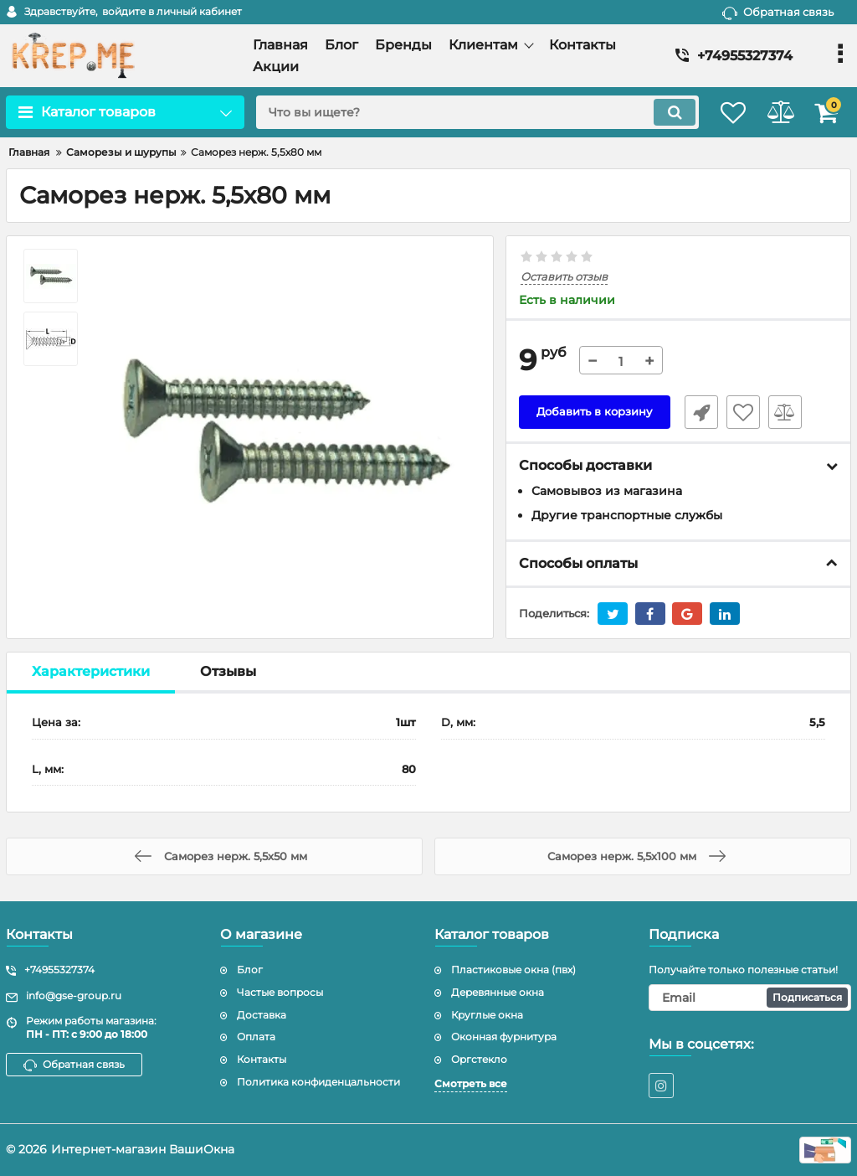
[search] (460, 112)
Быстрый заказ (695, 413)
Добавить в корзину (594, 412)
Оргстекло (479, 1059)
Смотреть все (470, 1083)
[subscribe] (750, 997)
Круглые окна (487, 1014)
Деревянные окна (497, 992)
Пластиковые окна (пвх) (513, 969)
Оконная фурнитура (504, 1036)
